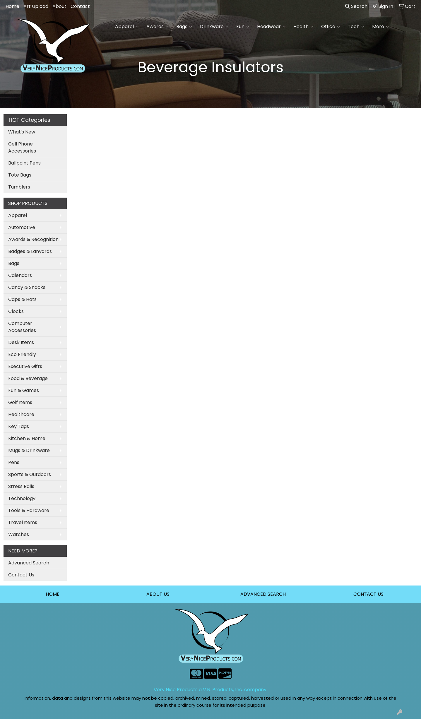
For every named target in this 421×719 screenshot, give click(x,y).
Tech (356, 26)
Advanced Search (28, 562)
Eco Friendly (22, 354)
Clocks (16, 311)
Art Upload (35, 6)
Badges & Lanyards (30, 251)
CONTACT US (368, 594)
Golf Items (20, 402)
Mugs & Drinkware (29, 450)
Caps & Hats (22, 299)
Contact (80, 6)
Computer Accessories (22, 327)
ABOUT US (158, 594)
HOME (52, 594)
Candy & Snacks (26, 287)
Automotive (21, 227)
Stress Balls (21, 486)
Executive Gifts (25, 366)
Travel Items (22, 522)
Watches (18, 534)
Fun (242, 26)
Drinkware (214, 26)
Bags (184, 26)
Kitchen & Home (26, 438)
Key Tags (18, 426)
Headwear (271, 26)
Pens (13, 462)
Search (356, 6)
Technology (21, 498)
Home (12, 6)
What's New (21, 132)
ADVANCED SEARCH (263, 594)
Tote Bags (19, 175)
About (59, 6)
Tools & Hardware (28, 510)
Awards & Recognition (33, 239)
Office (330, 26)
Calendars (20, 275)
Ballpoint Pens (24, 163)
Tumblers (19, 187)
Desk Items (21, 342)
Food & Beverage (28, 378)
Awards (157, 26)
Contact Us (21, 574)
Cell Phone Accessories (22, 147)
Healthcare (21, 414)
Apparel (127, 26)
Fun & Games (23, 390)
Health (303, 26)
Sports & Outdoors (29, 474)
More (380, 26)
